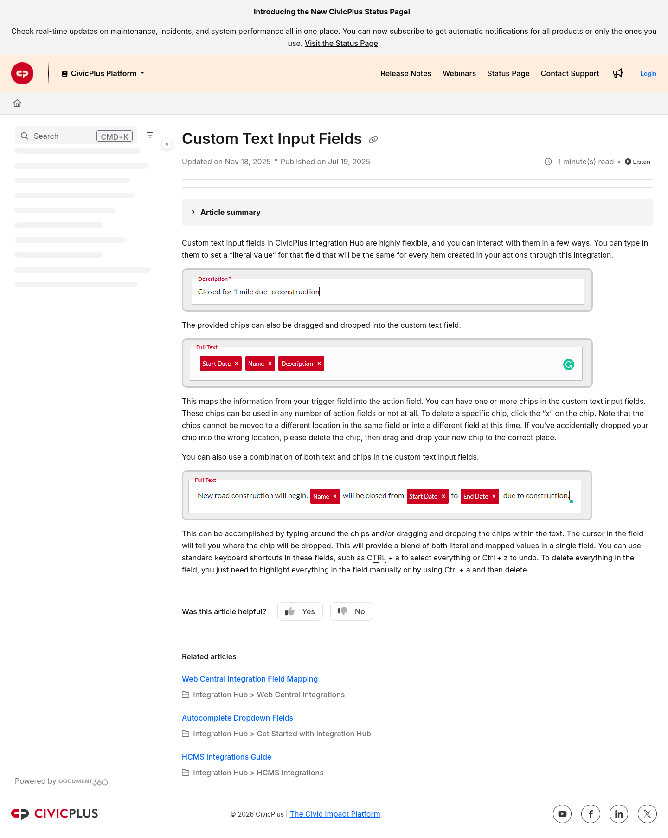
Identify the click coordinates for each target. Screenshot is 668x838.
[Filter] (149, 135)
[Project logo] (22, 73)
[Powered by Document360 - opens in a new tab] (62, 781)
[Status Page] (508, 73)
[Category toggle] (167, 143)
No (351, 611)
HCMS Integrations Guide (226, 756)
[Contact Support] (570, 73)
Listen (637, 161)
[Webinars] (459, 73)
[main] (417, 452)
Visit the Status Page (341, 43)
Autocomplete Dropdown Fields (237, 717)
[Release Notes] (406, 73)
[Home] (17, 103)
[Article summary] (417, 212)
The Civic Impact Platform (335, 814)
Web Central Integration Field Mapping (250, 678)
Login (648, 73)
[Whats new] (617, 73)
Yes (300, 611)
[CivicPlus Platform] (102, 73)
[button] (76, 135)
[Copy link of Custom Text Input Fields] (373, 139)
